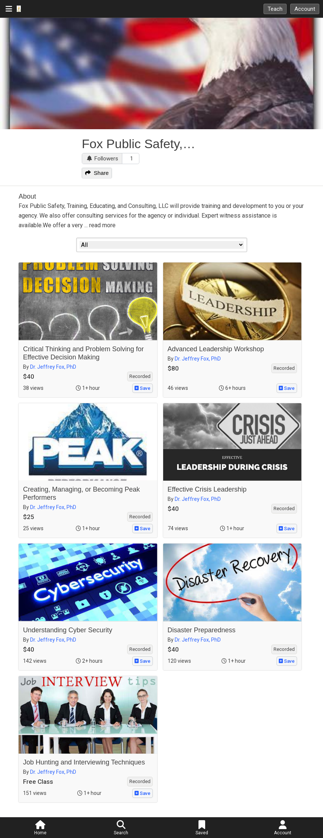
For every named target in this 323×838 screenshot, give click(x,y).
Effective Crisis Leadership (207, 489)
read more (102, 225)
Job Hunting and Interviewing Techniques (84, 762)
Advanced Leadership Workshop (216, 349)
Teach (275, 9)
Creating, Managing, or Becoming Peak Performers (81, 493)
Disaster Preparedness (202, 630)
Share (97, 173)
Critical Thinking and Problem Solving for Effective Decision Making (83, 353)
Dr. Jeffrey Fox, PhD (53, 367)
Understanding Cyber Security (67, 630)
